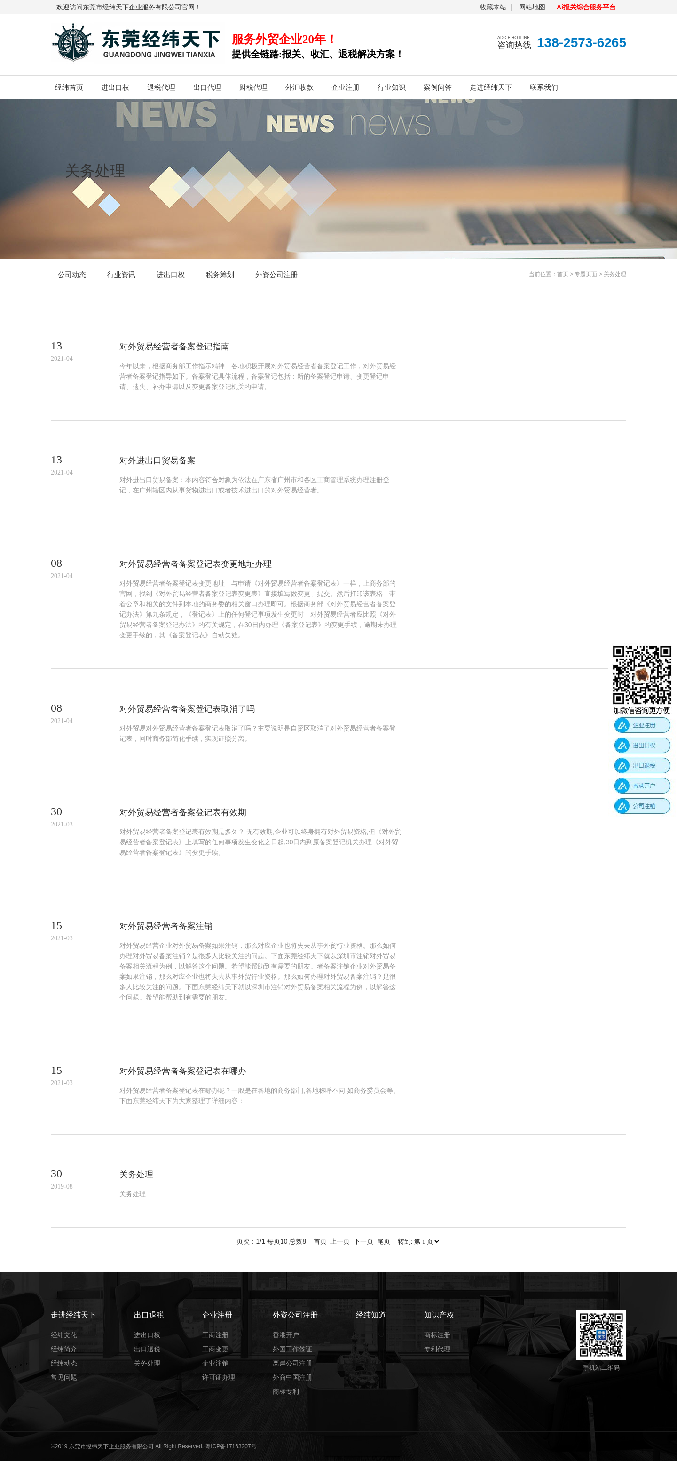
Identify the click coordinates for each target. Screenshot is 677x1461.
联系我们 (544, 87)
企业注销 (215, 1363)
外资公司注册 (276, 274)
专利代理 (437, 1349)
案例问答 (438, 87)
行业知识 (392, 87)
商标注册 (437, 1335)
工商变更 (215, 1349)
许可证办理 (218, 1377)
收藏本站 (493, 7)
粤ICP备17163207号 (230, 1446)
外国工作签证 (292, 1349)
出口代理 (207, 87)
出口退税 (147, 1349)
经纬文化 (64, 1335)
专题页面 (586, 274)
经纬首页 (69, 87)
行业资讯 (121, 274)
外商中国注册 (292, 1377)
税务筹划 (220, 274)
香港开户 (286, 1335)
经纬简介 (64, 1349)
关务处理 (615, 274)
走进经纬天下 (491, 87)
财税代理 (253, 87)
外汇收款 (299, 87)
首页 (562, 274)
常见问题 (64, 1377)
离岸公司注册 (292, 1363)
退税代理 (161, 87)
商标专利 (286, 1391)
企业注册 (345, 87)
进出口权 (115, 87)
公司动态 (72, 274)
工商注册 (215, 1335)
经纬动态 (64, 1363)
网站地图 (532, 7)
